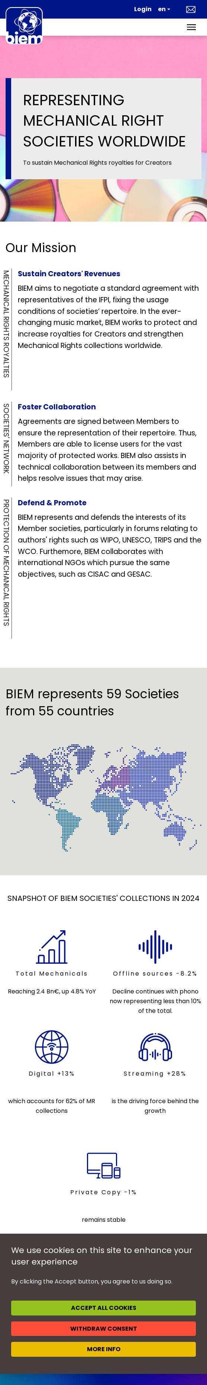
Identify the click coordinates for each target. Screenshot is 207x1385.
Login (143, 9)
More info (103, 1349)
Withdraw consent (103, 1328)
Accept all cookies (103, 1308)
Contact (190, 9)
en (162, 9)
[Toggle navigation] (191, 27)
